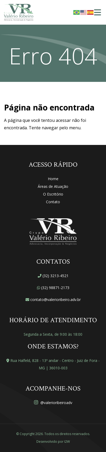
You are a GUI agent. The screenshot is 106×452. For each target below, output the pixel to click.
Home (53, 178)
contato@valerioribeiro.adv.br (55, 299)
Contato (53, 201)
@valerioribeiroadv (53, 402)
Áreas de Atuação (53, 186)
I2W (67, 441)
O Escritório (53, 194)
